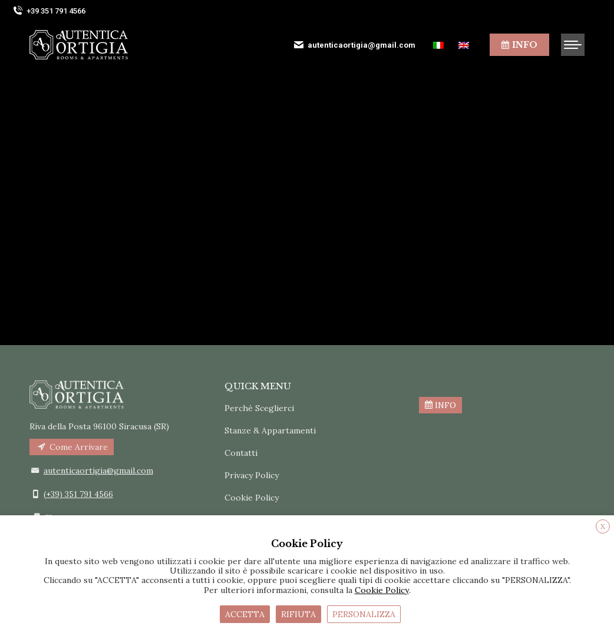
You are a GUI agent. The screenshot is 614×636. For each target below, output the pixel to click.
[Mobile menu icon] (573, 45)
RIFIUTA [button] (298, 614)
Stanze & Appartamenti (270, 430)
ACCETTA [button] (245, 614)
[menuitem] (440, 45)
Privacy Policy (252, 475)
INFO (440, 405)
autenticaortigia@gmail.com (354, 44)
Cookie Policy (252, 497)
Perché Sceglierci (259, 408)
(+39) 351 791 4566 (78, 494)
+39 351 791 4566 (48, 10)
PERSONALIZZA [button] (363, 614)
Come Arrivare (71, 447)
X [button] (602, 526)
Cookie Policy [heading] (307, 543)
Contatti (241, 453)
